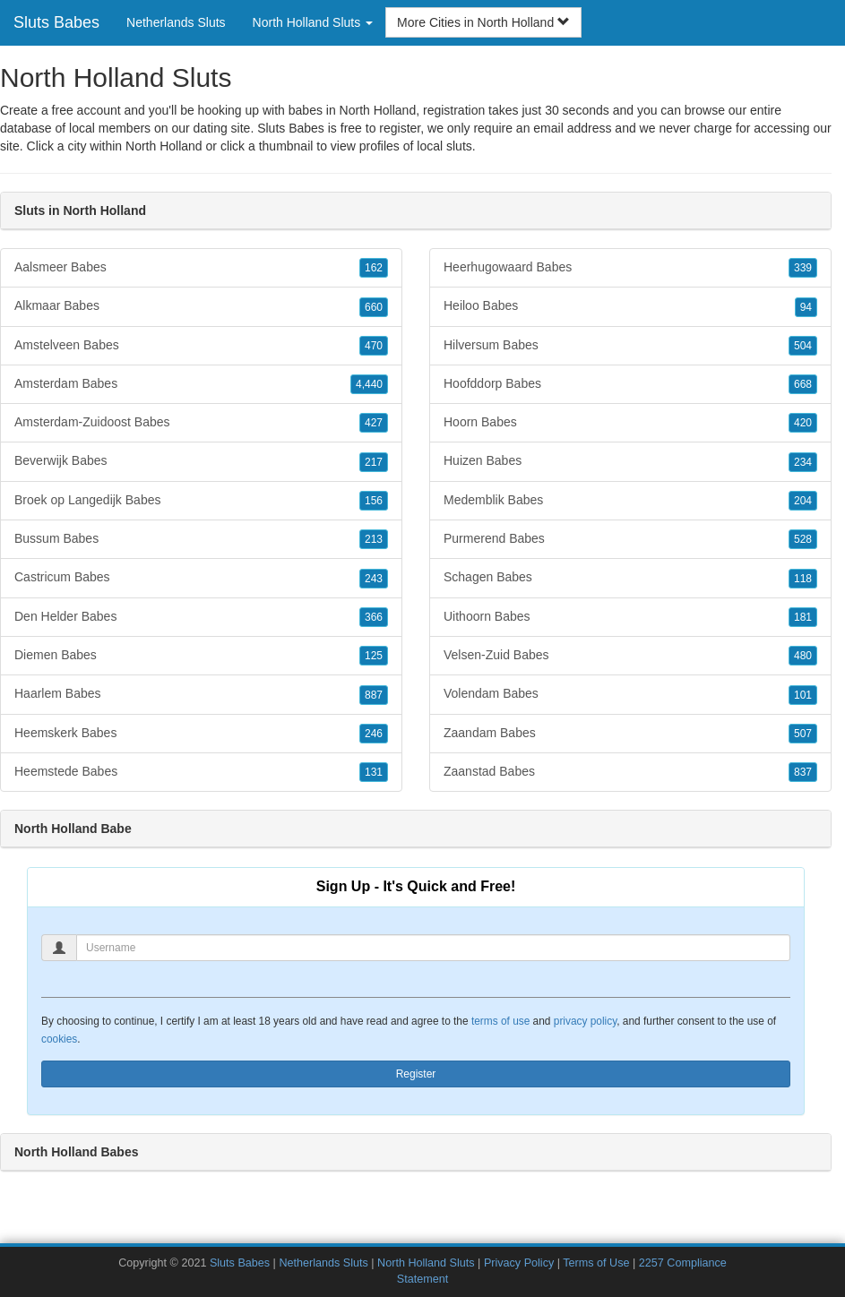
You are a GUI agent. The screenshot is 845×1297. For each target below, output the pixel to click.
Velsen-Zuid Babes (630, 656)
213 (374, 539)
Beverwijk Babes (201, 461)
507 (803, 733)
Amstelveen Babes (201, 346)
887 (374, 695)
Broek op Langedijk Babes (201, 501)
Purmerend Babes (630, 539)
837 (803, 772)
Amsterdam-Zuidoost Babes (201, 423)
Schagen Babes (630, 578)
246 (374, 733)
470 (374, 345)
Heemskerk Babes (201, 733)
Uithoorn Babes (630, 617)
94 (806, 307)
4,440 (369, 384)
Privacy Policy (519, 1263)
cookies (59, 1039)
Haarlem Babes (201, 694)
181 (803, 617)
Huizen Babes (630, 461)
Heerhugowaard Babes (630, 268)
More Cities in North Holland (483, 22)
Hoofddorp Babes (630, 384)
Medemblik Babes (630, 501)
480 (803, 655)
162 (374, 268)
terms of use (500, 1021)
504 (803, 345)
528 (803, 539)
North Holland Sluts (426, 1263)
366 (374, 617)
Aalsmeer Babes (201, 268)
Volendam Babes (630, 694)
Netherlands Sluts (176, 22)
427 (374, 423)
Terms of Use (596, 1263)
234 (803, 462)
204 (803, 500)
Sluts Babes (56, 22)
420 (803, 423)
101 (803, 695)
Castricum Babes (201, 578)
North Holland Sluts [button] (313, 22)
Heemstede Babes (201, 772)
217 (374, 462)
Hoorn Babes (630, 423)
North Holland (164, 146)
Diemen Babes (201, 656)
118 (803, 578)
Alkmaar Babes (201, 306)
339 (803, 268)
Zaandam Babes (630, 733)
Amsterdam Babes (201, 384)
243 (374, 578)
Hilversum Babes (630, 346)
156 (374, 500)
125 (374, 655)
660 (374, 307)
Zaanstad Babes (630, 772)
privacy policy (585, 1021)
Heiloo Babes (630, 306)
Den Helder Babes (201, 617)
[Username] (433, 947)
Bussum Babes (201, 539)
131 (374, 772)
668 (803, 384)
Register (416, 1074)
